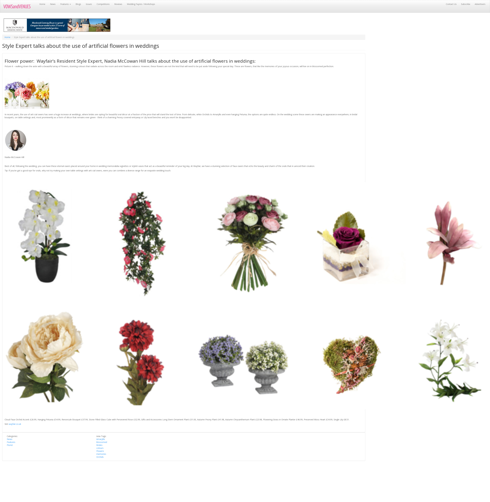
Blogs (78, 4)
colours (99, 448)
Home (42, 4)
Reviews (118, 4)
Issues (89, 4)
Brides (99, 445)
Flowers (100, 451)
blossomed (101, 442)
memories (101, 454)
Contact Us (451, 4)
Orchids (100, 457)
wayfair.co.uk (15, 424)
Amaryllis (100, 439)
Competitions (103, 4)
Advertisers (480, 4)
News (53, 4)
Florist (10, 445)
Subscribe (465, 4)
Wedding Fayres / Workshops (141, 4)
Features (65, 4)
